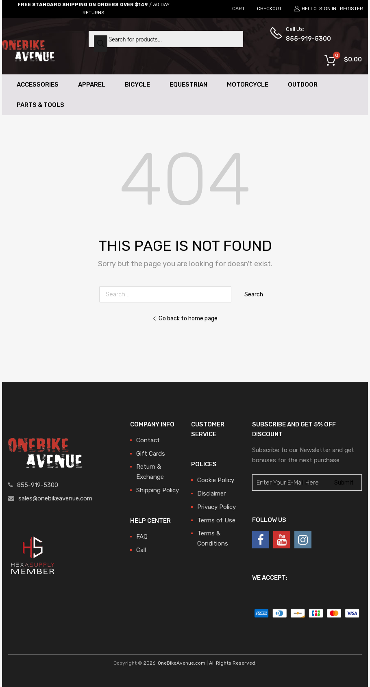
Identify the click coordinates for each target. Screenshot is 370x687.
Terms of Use (216, 520)
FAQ (142, 536)
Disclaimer (211, 493)
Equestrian (188, 84)
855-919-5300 (306, 38)
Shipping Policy (157, 490)
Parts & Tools (40, 105)
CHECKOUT (269, 8)
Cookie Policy (215, 480)
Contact (148, 440)
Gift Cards (150, 453)
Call (141, 550)
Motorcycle (247, 84)
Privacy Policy (216, 507)
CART (238, 8)
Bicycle (137, 84)
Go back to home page (185, 318)
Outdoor (303, 84)
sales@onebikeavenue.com (55, 498)
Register (351, 8)
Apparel (91, 84)
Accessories (38, 84)
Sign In (327, 8)
